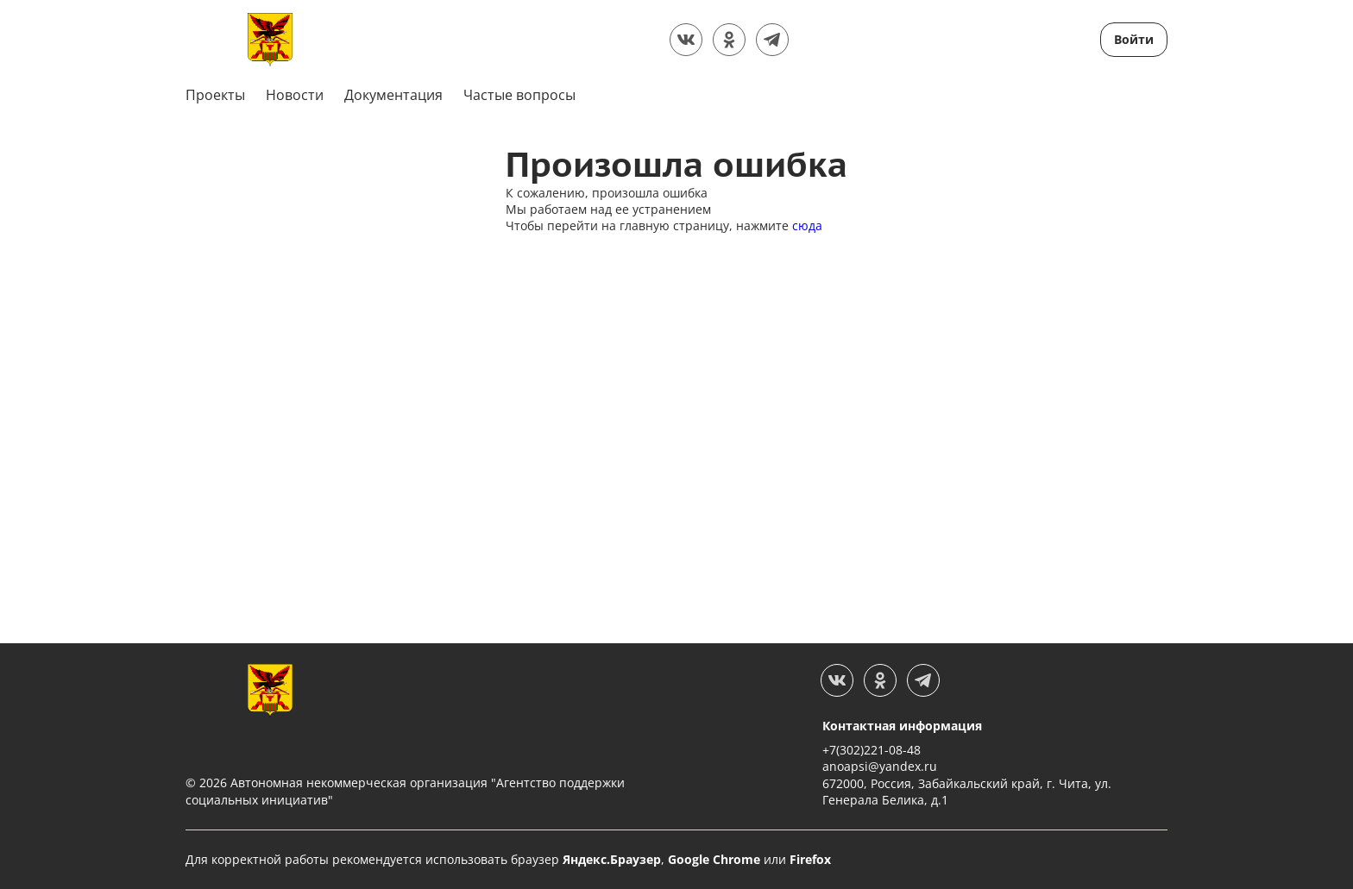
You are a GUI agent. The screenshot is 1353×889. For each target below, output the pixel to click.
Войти (1134, 39)
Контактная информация (902, 725)
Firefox (810, 859)
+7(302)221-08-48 (871, 750)
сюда (807, 225)
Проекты (215, 94)
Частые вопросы (519, 94)
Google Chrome (714, 859)
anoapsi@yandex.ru (879, 766)
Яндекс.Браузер (612, 859)
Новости (295, 94)
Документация (393, 94)
